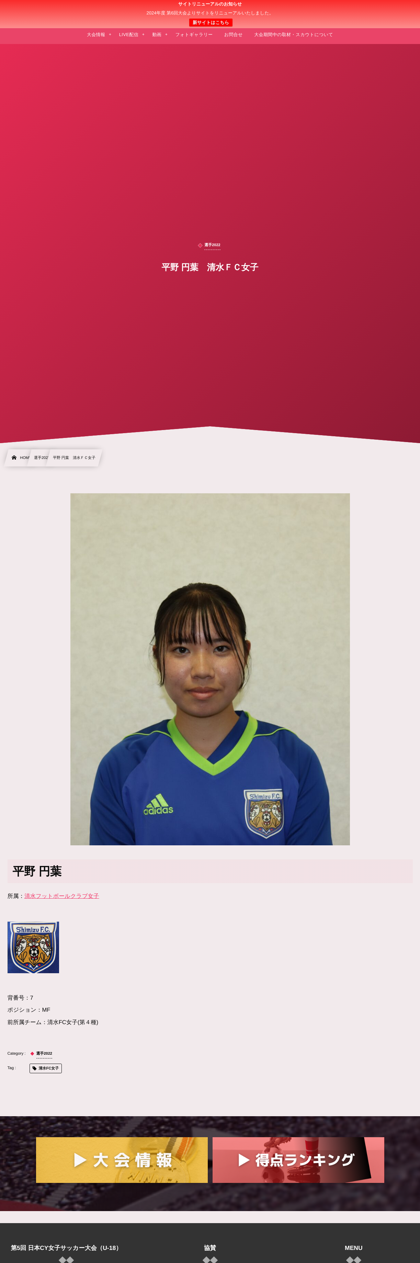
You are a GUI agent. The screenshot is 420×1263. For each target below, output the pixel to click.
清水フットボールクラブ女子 (61, 896)
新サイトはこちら (211, 22)
